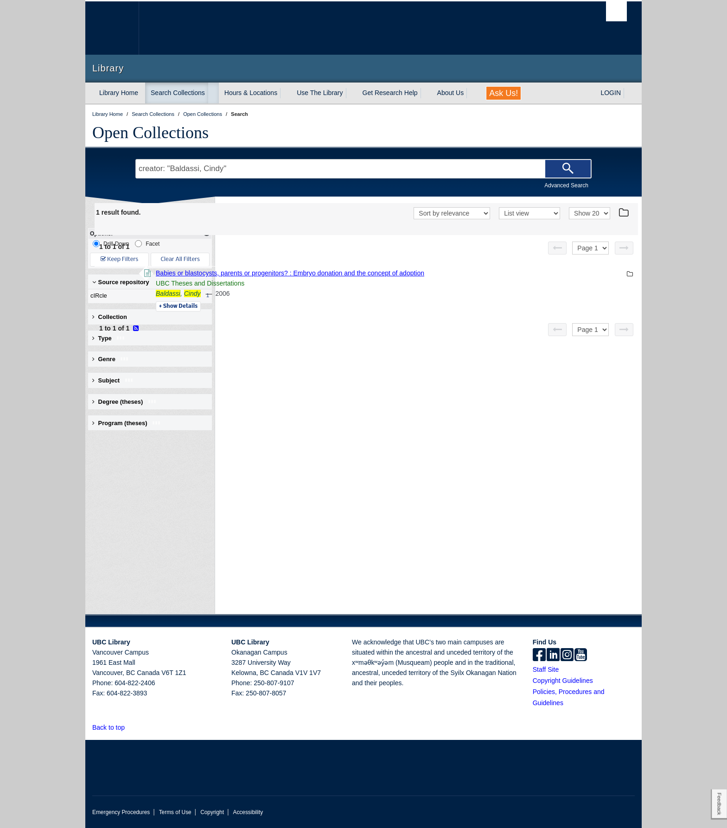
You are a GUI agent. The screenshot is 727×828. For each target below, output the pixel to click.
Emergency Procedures (121, 812)
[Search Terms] (363, 168)
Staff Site (546, 669)
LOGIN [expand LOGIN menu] (610, 92)
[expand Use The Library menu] (351, 93)
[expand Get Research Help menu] (426, 93)
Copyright (212, 812)
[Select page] (590, 248)
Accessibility (248, 812)
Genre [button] (110, 359)
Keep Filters (119, 259)
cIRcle (148, 296)
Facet (147, 243)
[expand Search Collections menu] (213, 93)
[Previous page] (557, 248)
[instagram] (567, 655)
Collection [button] (109, 316)
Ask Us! (503, 93)
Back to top (113, 727)
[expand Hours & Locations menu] (285, 93)
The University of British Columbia (112, 28)
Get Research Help (390, 92)
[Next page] (624, 248)
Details (305, 306)
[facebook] (539, 655)
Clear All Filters (180, 259)
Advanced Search (566, 185)
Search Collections (178, 92)
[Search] (568, 168)
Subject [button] (113, 380)
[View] (529, 213)
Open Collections (150, 132)
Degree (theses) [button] (124, 401)
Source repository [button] (120, 282)
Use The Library (320, 92)
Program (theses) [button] (126, 423)
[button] (130, 727)
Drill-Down (111, 243)
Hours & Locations (250, 92)
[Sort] (452, 213)
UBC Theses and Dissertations (327, 283)
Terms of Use (175, 812)
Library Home (118, 92)
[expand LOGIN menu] (629, 93)
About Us (450, 92)
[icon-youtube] (580, 655)
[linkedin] (553, 655)
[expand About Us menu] (472, 93)
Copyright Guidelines (563, 680)
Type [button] (108, 338)
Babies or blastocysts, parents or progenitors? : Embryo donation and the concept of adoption (417, 273)
